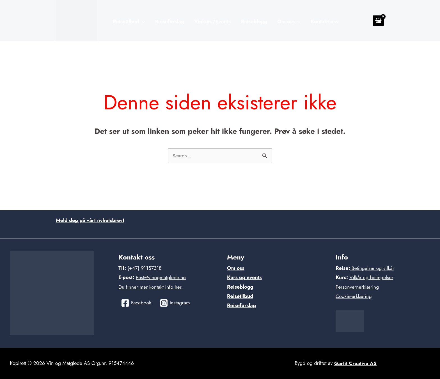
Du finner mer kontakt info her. (151, 287)
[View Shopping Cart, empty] (378, 20)
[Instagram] (175, 303)
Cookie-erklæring (354, 296)
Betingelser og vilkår (372, 268)
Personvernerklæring (358, 287)
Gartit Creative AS (355, 363)
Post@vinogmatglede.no (161, 277)
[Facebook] (136, 303)
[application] (142, 22)
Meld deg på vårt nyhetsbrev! (90, 220)
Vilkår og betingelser (371, 277)
